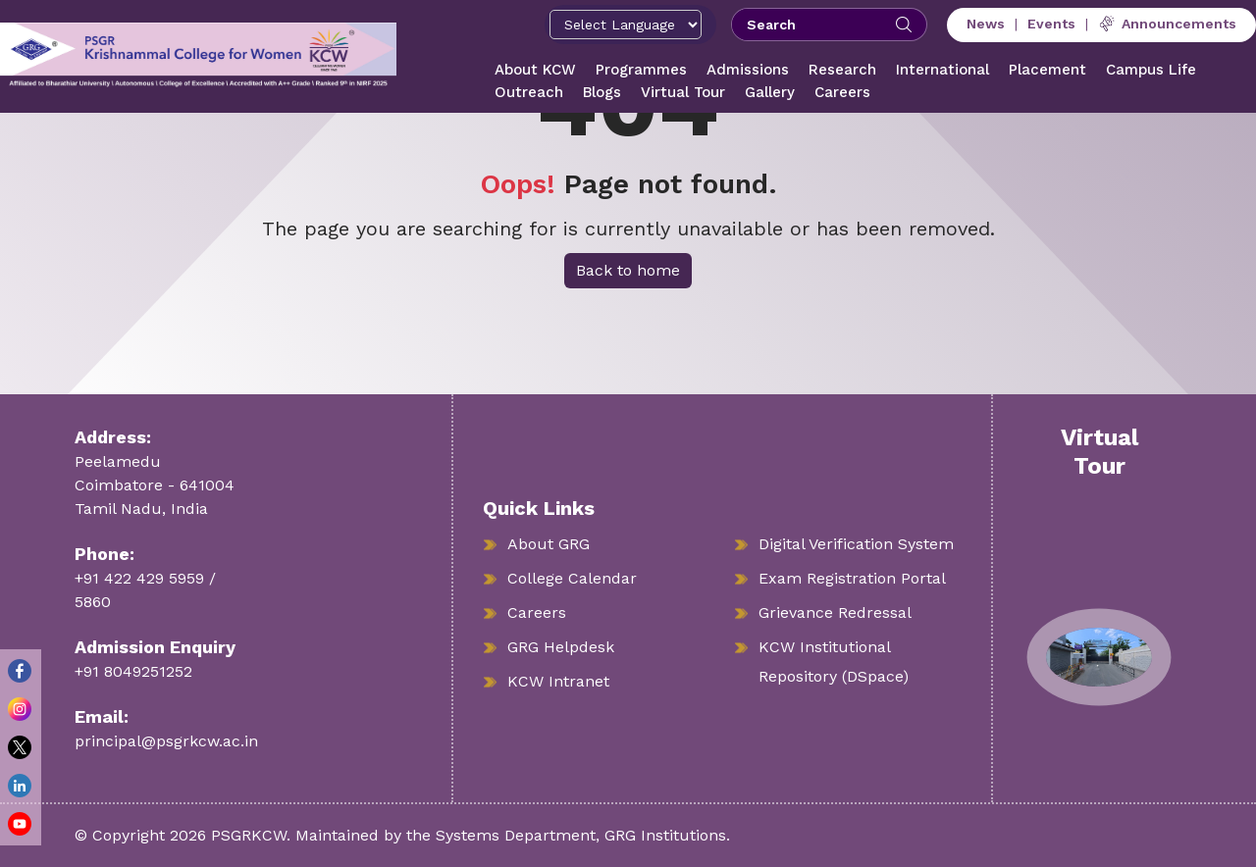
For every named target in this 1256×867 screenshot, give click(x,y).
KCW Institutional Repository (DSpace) (834, 662)
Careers (842, 92)
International (942, 69)
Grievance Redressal (835, 612)
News (986, 23)
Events (1051, 23)
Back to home (628, 270)
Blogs (602, 92)
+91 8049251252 (133, 671)
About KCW (535, 69)
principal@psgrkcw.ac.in (166, 741)
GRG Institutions (665, 835)
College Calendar (572, 578)
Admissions (747, 69)
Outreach (529, 92)
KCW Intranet (558, 681)
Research (842, 69)
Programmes (641, 69)
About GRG (548, 544)
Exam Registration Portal (852, 578)
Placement (1047, 69)
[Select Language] (626, 24)
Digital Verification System (856, 544)
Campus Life (1151, 69)
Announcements (1167, 23)
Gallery (770, 92)
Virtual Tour (683, 92)
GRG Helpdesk (560, 647)
